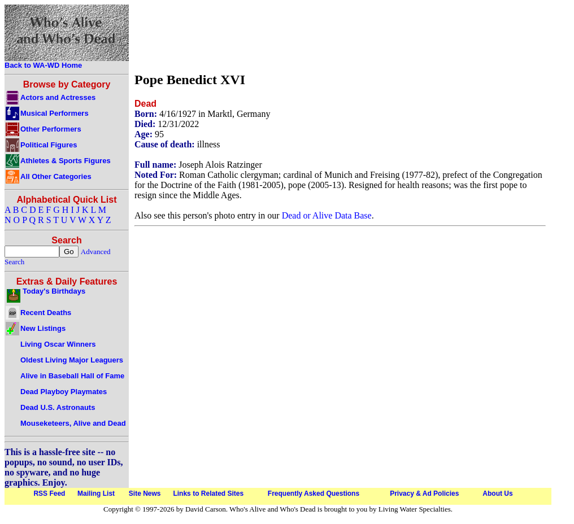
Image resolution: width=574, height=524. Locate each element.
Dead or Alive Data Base (327, 215)
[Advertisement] (340, 35)
